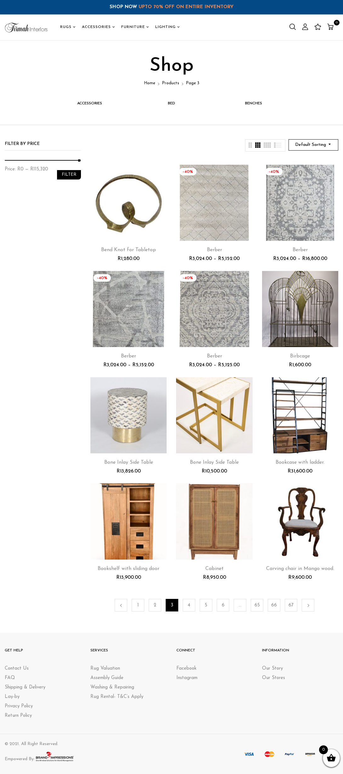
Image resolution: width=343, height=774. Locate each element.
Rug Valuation (105, 668)
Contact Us (17, 668)
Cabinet (214, 568)
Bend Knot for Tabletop (128, 249)
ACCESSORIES (89, 103)
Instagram (186, 678)
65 (257, 605)
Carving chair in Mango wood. (300, 568)
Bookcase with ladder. (300, 462)
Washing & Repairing (112, 687)
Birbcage (300, 356)
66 (274, 605)
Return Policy (18, 715)
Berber (214, 249)
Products (170, 83)
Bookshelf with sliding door (128, 568)
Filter (69, 175)
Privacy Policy (19, 706)
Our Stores (273, 678)
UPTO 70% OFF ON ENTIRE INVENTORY (186, 7)
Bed (171, 103)
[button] (331, 27)
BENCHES (253, 103)
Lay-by (12, 696)
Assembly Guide (106, 678)
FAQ (10, 678)
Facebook (186, 668)
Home (149, 83)
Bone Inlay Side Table (128, 462)
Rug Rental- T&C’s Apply (116, 696)
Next (308, 605)
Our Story (272, 668)
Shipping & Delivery (25, 687)
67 (291, 605)
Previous (121, 605)
